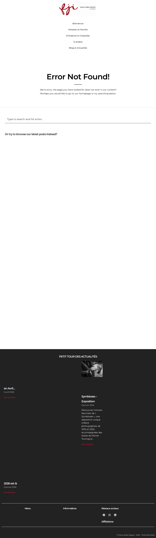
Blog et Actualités (78, 48)
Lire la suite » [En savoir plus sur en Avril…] (10, 397)
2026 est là (10, 483)
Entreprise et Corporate (78, 35)
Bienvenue (78, 23)
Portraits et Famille (78, 29)
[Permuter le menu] (39, 514)
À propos (78, 42)
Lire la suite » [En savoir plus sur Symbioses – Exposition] (88, 444)
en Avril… (9, 388)
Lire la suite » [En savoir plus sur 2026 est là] (10, 492)
